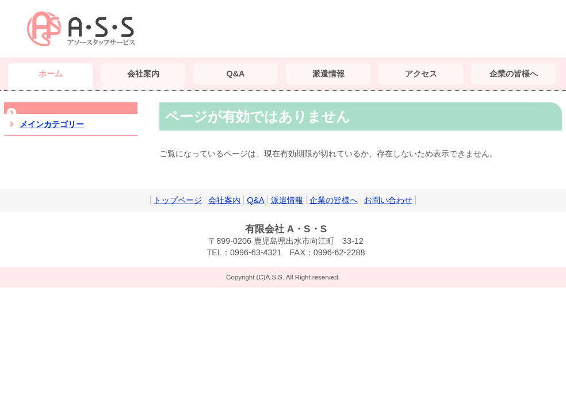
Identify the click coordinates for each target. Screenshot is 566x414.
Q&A (255, 200)
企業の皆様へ (333, 200)
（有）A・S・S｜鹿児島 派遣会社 (84, 29)
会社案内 (224, 200)
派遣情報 (287, 200)
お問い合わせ (388, 200)
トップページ (178, 200)
